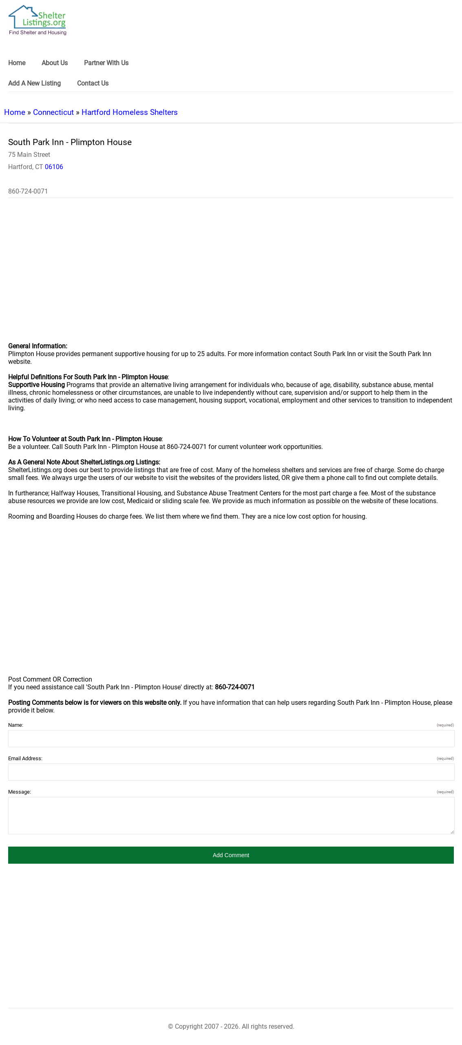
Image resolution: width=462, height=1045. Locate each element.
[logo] (37, 20)
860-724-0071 (28, 191)
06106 (54, 167)
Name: (231, 725)
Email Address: (231, 758)
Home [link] (16, 63)
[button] (231, 855)
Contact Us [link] (92, 83)
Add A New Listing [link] (34, 83)
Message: (231, 792)
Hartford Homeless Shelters (130, 112)
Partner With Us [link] (106, 63)
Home (14, 112)
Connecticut (53, 112)
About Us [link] (55, 63)
